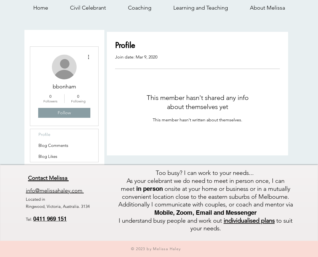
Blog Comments (53, 145)
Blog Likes (47, 156)
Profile (44, 134)
